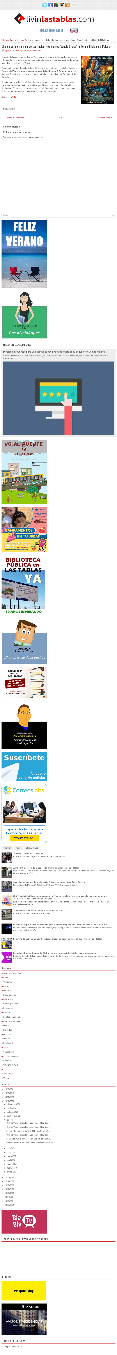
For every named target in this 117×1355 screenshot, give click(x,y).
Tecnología (8, 1074)
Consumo (7, 982)
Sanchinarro (8, 1052)
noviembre (11, 1108)
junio (9, 1152)
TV (4, 1069)
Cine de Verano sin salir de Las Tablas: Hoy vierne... (28, 1123)
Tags (18, 848)
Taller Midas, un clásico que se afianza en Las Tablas (39, 910)
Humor (6, 1026)
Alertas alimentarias (12, 973)
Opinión (6, 1039)
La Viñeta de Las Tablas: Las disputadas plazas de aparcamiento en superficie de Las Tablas (57, 939)
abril (9, 1160)
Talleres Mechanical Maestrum (28, 853)
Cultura (6, 986)
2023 (7, 1101)
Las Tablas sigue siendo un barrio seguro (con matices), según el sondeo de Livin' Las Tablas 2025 (60, 925)
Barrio (6, 977)
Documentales (9, 995)
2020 (7, 1185)
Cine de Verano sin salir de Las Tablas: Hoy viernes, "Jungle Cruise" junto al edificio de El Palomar (57, 46)
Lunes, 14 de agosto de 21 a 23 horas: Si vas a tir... (28, 1131)
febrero (10, 1168)
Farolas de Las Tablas (13, 1017)
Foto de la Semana (11, 1021)
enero (9, 1172)
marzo (10, 1164)
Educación (8, 999)
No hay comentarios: (33, 51)
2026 (7, 1089)
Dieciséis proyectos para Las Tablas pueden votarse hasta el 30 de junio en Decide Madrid (54, 351)
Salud (5, 1047)
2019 (7, 1189)
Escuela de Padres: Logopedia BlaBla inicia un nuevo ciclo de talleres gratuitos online (54, 953)
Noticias (7, 1034)
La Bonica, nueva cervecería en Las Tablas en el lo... (28, 1139)
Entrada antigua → (106, 118)
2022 (7, 1177)
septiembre (12, 1116)
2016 (7, 1201)
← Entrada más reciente (13, 118)
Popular (7, 848)
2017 (7, 1197)
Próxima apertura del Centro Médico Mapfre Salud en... (30, 1143)
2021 (7, 1181)
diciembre (11, 1104)
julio (9, 1148)
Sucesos (7, 1061)
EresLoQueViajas (10, 1004)
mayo (9, 1156)
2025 (7, 1093)
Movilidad (7, 1030)
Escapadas (8, 1008)
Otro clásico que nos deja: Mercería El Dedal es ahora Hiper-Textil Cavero (49, 882)
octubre (10, 1112)
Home (5, 40)
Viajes (6, 1078)
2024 (7, 1097)
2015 (7, 1205)
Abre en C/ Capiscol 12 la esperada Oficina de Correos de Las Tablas (46, 868)
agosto (10, 1120)
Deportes (7, 990)
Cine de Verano (16, 40)
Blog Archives (32, 848)
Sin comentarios (10, 1056)
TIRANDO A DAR (10, 1065)
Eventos (6, 1012)
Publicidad (8, 1043)
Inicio (61, 118)
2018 (7, 1193)
